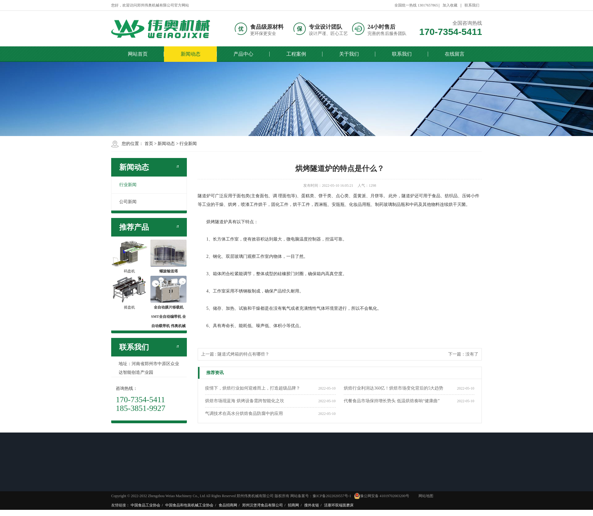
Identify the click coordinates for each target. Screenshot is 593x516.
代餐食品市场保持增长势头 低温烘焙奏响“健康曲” (391, 401)
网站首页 (138, 54)
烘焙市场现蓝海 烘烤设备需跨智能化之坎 (244, 401)
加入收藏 (450, 5)
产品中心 (243, 54)
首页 (149, 143)
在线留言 (455, 54)
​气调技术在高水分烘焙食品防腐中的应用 (244, 413)
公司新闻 (128, 201)
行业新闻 (188, 143)
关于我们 (349, 54)
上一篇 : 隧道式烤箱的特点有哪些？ (235, 354)
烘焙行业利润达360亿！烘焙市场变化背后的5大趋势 (393, 388)
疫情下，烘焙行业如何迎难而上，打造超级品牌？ (252, 388)
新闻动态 (190, 54)
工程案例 (296, 54)
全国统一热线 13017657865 (416, 5)
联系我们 (472, 5)
